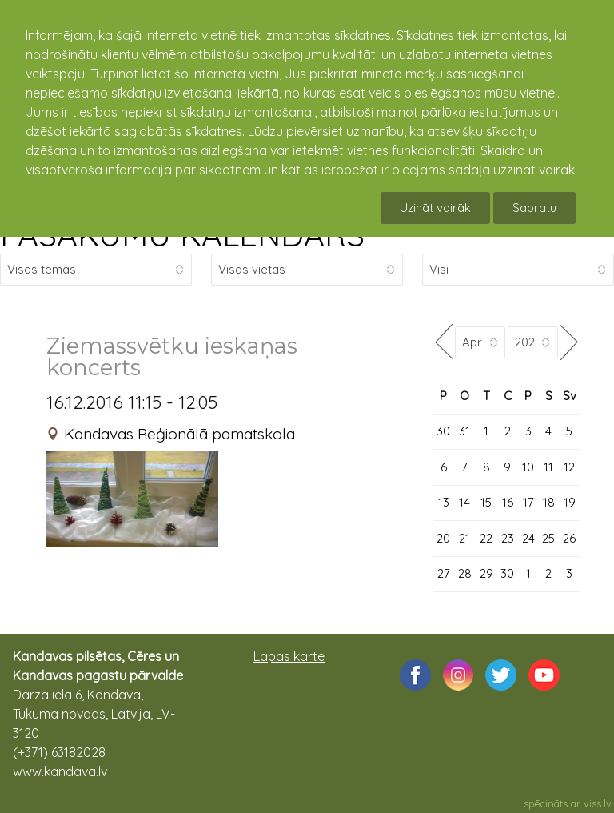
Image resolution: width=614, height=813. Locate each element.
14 (464, 502)
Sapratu (534, 207)
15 (486, 502)
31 (464, 431)
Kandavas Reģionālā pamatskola (179, 433)
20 (443, 538)
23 (507, 538)
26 (569, 538)
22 (486, 538)
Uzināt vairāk (435, 207)
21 (464, 538)
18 (549, 502)
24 (528, 538)
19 (570, 502)
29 (486, 573)
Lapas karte (289, 656)
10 (528, 467)
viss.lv (598, 803)
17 (528, 502)
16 (507, 502)
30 (443, 431)
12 (569, 467)
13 (443, 502)
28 (465, 573)
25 (548, 538)
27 (443, 573)
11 (548, 467)
